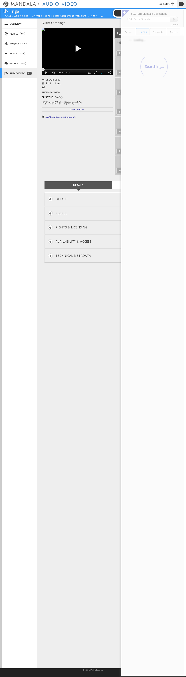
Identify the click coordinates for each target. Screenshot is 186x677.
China (25, 16)
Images (15, 63)
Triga (92, 16)
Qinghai (36, 16)
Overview (12, 24)
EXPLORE (167, 4)
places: (9, 16)
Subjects (15, 43)
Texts (14, 53)
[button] (181, 4)
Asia (16, 16)
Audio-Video (18, 73)
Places (14, 34)
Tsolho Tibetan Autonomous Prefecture (64, 16)
